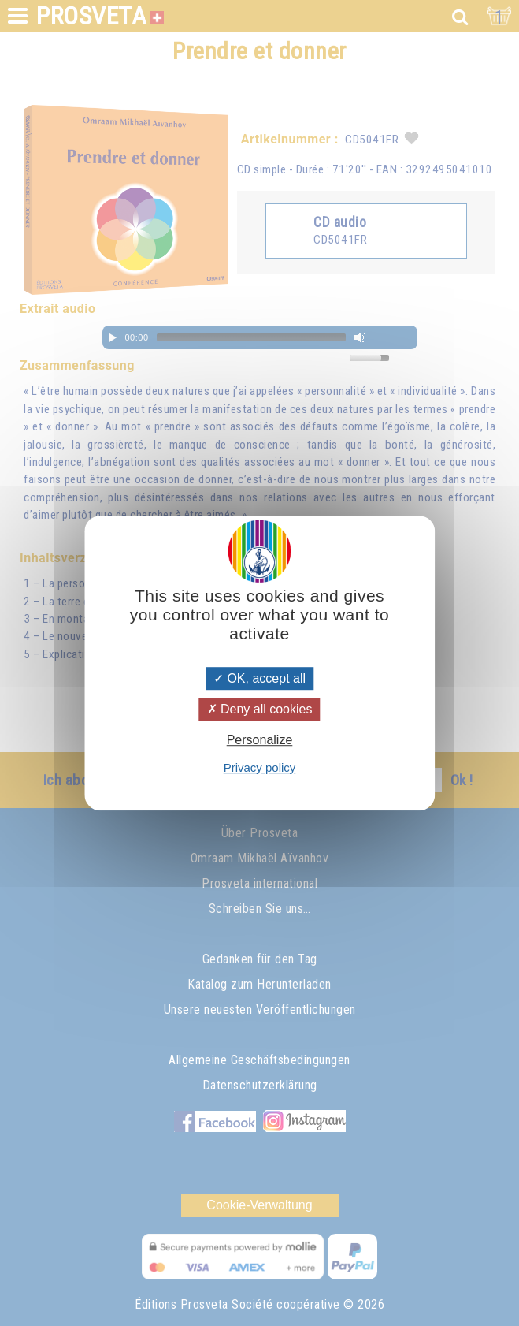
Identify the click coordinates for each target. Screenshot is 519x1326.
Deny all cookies (260, 709)
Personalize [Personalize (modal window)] (260, 740)
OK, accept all (259, 678)
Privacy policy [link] (260, 767)
